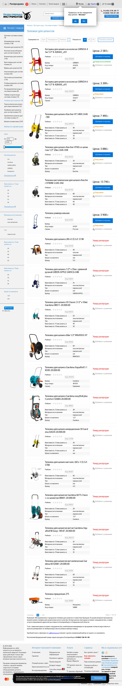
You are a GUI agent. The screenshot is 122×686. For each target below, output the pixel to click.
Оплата (33, 4)
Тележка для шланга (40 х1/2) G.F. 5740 (64, 239)
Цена (6, 134)
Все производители (39, 670)
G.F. (8, 159)
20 (8, 190)
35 (8, 199)
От (5, 139)
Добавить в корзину (102, 57)
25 (8, 193)
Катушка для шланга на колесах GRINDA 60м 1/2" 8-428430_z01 (66, 83)
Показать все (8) (10, 176)
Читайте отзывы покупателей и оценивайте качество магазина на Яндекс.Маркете (74, 657)
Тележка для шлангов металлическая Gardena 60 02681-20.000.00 (66, 562)
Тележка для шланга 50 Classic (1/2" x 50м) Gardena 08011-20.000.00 (66, 303)
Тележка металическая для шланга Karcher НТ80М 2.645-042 (66, 181)
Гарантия (35, 656)
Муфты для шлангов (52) (13, 68)
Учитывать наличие (105, 40)
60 (8, 260)
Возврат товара (55, 665)
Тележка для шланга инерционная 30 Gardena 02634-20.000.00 (66, 430)
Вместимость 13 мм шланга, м (11, 185)
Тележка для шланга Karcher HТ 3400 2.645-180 (66, 115)
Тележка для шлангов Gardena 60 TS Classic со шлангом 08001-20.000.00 (66, 496)
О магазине (36, 652)
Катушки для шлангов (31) (13, 47)
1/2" (8, 296)
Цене (43, 40)
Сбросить (6, 311)
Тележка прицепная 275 (57, 594)
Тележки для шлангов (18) (13, 101)
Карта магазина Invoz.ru (40, 667)
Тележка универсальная (57, 213)
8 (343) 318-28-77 (111, 11)
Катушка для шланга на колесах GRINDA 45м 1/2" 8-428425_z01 (66, 50)
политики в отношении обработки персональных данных (110, 661)
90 (93, 40)
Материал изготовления (13, 215)
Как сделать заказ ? (91, 652)
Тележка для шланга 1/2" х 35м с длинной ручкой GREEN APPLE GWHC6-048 (66, 270)
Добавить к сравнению (102, 65)
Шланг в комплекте (11, 292)
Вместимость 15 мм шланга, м (11, 243)
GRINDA (9, 168)
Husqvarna (10, 171)
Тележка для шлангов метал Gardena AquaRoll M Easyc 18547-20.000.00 (66, 529)
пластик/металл (12, 222)
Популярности (53, 40)
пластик (10, 219)
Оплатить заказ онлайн (61, 18)
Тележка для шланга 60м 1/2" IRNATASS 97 (66, 335)
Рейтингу (63, 40)
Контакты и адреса (56, 658)
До (16, 139)
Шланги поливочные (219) (13, 122)
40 (8, 202)
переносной (11, 234)
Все (43, 615)
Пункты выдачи (54, 4)
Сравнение (97, 684)
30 (8, 196)
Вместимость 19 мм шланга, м (11, 270)
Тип (5, 230)
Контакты (42, 4)
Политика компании (91, 671)
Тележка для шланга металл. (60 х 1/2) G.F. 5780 (66, 463)
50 (8, 257)
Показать (9, 308)
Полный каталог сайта (40, 663)
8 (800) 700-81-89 (111, 13)
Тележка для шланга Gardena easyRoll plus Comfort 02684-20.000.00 (66, 397)
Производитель (10, 155)
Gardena (10, 162)
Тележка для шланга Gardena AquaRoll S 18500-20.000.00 (66, 369)
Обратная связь (111, 16)
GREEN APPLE (11, 165)
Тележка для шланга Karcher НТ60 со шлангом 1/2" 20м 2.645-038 (66, 148)
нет (8, 299)
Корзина (93, 4)
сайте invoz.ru (54, 633)
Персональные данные (92, 662)
